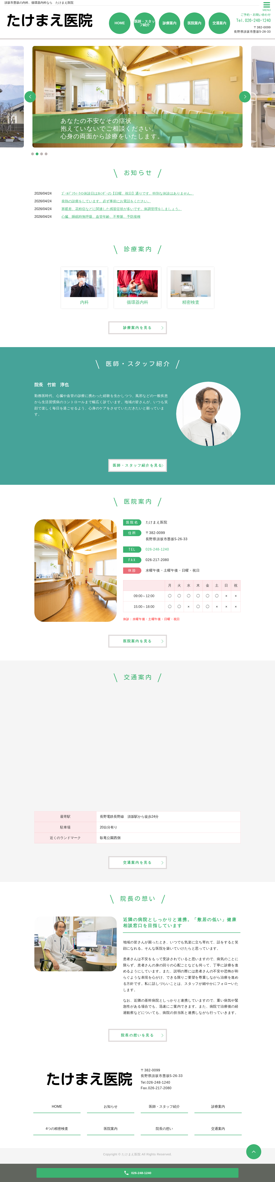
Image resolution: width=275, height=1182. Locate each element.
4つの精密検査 (57, 1128)
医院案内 (194, 23)
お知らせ (111, 1106)
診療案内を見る (137, 327)
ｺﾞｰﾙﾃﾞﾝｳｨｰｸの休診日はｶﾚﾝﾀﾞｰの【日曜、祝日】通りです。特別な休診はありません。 (127, 193)
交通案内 (219, 23)
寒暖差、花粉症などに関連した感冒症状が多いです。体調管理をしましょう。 (121, 209)
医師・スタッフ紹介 (144, 23)
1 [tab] (32, 154)
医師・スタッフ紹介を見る (137, 465)
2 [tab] (37, 154)
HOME (120, 23)
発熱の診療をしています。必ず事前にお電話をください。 (106, 201)
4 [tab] (46, 154)
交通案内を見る (137, 862)
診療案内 (169, 23)
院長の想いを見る (137, 1035)
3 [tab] (41, 154)
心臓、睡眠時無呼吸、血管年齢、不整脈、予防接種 (101, 216)
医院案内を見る (137, 641)
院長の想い (164, 1128)
